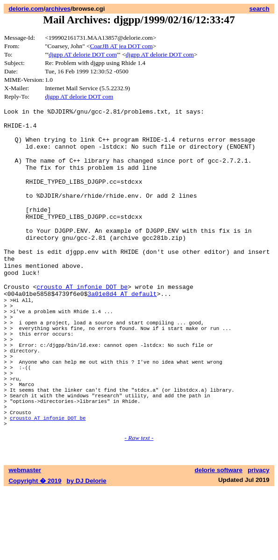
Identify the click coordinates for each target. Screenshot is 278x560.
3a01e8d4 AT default (122, 331)
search (259, 8)
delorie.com (25, 8)
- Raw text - (139, 507)
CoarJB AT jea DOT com (121, 46)
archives (58, 8)
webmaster (24, 540)
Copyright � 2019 (34, 550)
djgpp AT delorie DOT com (83, 54)
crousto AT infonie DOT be (82, 323)
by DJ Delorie (87, 550)
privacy (259, 540)
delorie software (218, 540)
